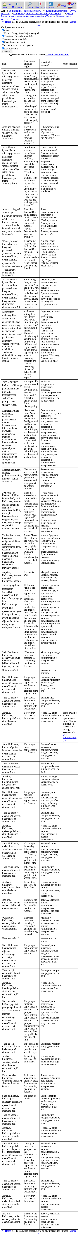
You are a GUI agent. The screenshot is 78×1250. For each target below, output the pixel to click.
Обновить (7, 52)
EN (71, 3)
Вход (61, 5)
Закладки (40, 5)
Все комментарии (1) (69, 737)
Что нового (6, 5)
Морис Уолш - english (15, 39)
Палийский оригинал (57, 54)
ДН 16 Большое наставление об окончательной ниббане (37, 15)
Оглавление (18, 5)
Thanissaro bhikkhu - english (18, 36)
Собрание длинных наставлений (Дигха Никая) (37, 13)
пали (6, 30)
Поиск (29, 5)
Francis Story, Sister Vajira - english (21, 33)
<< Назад (6, 21)
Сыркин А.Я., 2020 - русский (19, 45)
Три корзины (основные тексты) (25, 10)
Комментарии (11, 48)
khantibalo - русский (14, 42)
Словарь (50, 5)
